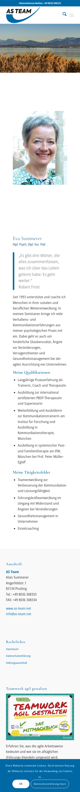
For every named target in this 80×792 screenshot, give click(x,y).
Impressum (12, 649)
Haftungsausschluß (16, 663)
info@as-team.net (18, 614)
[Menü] (72, 15)
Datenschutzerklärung (18, 656)
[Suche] (62, 15)
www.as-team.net (18, 608)
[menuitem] (62, 15)
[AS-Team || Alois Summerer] (33, 15)
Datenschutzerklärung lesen (50, 784)
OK (20, 784)
